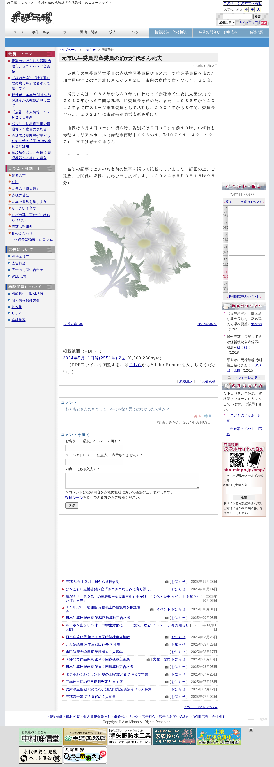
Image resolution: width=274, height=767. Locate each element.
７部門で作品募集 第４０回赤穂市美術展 (98, 659)
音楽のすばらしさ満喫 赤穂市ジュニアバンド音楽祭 (31, 66)
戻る (228, 201)
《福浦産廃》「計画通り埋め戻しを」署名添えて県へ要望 (31, 83)
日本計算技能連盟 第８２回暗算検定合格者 (99, 667)
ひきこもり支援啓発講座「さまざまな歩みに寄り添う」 (109, 589)
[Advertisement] (138, 546)
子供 (170, 625)
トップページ (68, 49)
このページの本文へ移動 (242, 3)
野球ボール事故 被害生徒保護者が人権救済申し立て (31, 100)
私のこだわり (22, 233)
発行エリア (20, 257)
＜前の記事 (73, 324)
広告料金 (19, 263)
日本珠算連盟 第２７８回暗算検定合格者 (98, 637)
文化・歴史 (161, 596)
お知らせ (89, 49)
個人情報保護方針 (26, 300)
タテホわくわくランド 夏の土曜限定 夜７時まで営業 (107, 674)
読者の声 (19, 175)
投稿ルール (74, 497)
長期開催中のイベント (244, 296)
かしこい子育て (24, 208)
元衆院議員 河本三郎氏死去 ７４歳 (93, 644)
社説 (15, 182)
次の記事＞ (207, 324)
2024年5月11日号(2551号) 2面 (94, 358)
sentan (256, 324)
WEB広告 (19, 276)
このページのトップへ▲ (200, 707)
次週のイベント (252, 201)
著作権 (17, 307)
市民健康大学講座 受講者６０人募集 (94, 652)
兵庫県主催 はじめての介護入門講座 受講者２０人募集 (109, 689)
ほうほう (244, 347)
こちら (135, 364)
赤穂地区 (186, 381)
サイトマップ (249, 22)
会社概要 (19, 320)
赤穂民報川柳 (22, 227)
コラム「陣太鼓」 (26, 188)
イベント (178, 596)
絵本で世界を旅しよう (29, 202)
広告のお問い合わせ (27, 270)
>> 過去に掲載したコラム (33, 239)
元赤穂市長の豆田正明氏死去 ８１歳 (94, 682)
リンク (17, 313)
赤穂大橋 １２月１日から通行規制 (92, 582)
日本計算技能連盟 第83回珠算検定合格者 (98, 618)
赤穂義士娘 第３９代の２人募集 (91, 697)
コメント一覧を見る (244, 378)
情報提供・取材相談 (27, 294)
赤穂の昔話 (20, 195)
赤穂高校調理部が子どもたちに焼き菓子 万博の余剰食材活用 (31, 141)
